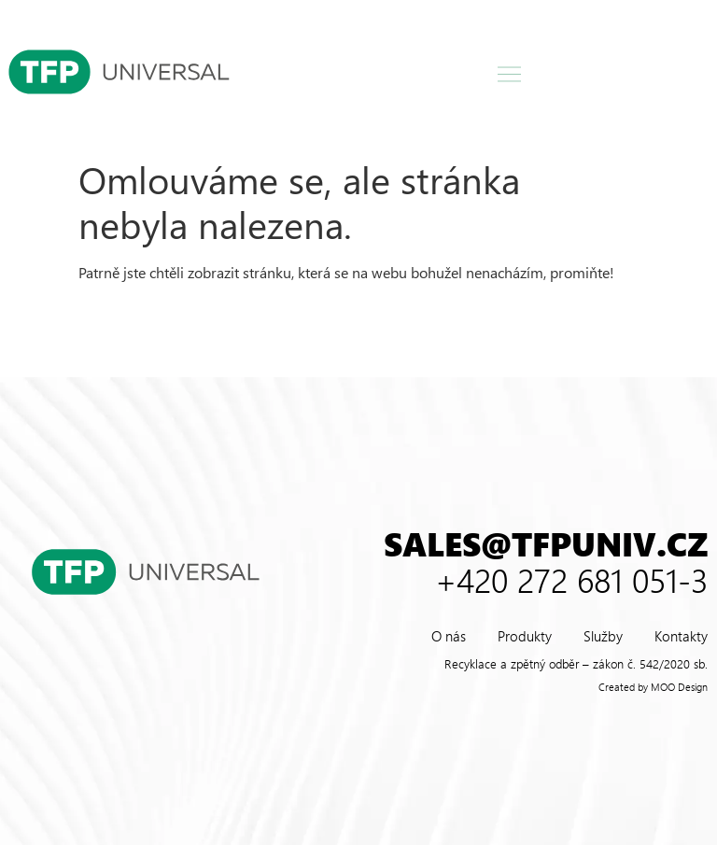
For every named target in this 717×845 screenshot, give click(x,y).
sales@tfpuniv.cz (546, 543)
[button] (509, 74)
